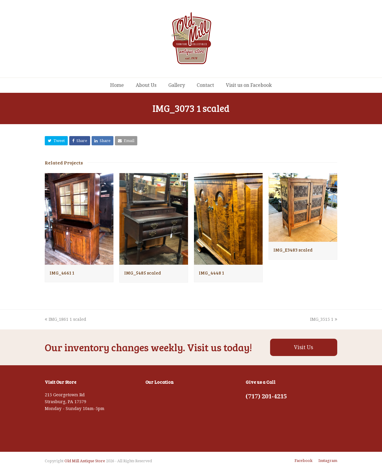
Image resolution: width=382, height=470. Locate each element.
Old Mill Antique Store (84, 461)
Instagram (327, 460)
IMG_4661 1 (62, 273)
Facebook (303, 460)
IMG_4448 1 (211, 273)
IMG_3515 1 (323, 319)
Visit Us (303, 347)
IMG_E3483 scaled (292, 250)
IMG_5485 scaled (142, 273)
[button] (56, 140)
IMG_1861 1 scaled (65, 319)
